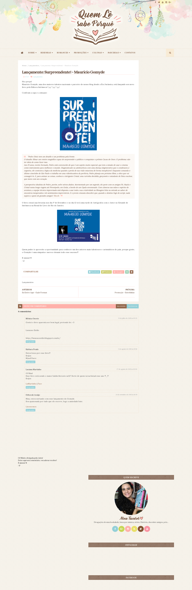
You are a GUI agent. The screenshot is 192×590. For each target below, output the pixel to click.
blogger (103, 319)
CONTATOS (130, 53)
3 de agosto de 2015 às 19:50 (109, 362)
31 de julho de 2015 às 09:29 (109, 331)
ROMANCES (62, 53)
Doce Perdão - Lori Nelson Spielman (157, 214)
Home (24, 66)
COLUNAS (97, 53)
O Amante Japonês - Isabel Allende (157, 233)
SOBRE (31, 53)
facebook (114, 319)
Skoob (34, 208)
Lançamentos (34, 66)
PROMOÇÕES (80, 53)
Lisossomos (31, 419)
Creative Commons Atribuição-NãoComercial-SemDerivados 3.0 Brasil (43, 553)
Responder (30, 354)
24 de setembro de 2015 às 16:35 (108, 407)
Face (40, 396)
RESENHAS (46, 53)
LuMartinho (31, 396)
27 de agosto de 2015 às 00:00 (108, 382)
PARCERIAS (113, 53)
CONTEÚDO (162, 210)
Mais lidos (137, 210)
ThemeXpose (22, 584)
